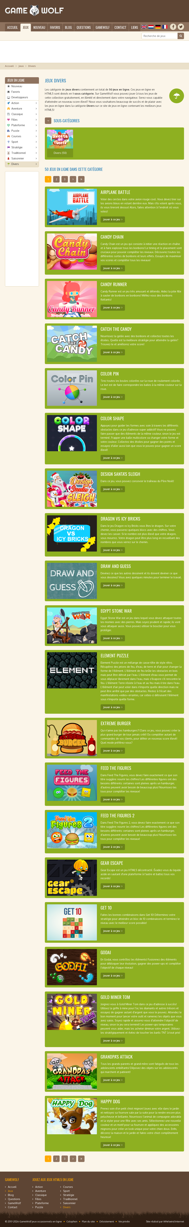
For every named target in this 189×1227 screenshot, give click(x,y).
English (144, 27)
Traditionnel (18, 152)
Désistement (106, 1221)
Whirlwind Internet (173, 1221)
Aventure (16, 108)
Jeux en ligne (16, 80)
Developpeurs (19, 97)
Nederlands (151, 27)
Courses (16, 136)
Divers (15, 163)
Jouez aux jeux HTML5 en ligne (52, 1179)
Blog (68, 27)
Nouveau (39, 27)
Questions (84, 27)
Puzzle (15, 130)
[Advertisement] (94, 51)
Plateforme (18, 125)
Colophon (71, 1221)
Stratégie (17, 147)
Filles (14, 119)
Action (15, 103)
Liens (134, 27)
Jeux (26, 27)
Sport (14, 141)
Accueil (12, 27)
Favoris (55, 27)
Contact (120, 27)
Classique (17, 114)
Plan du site (88, 1221)
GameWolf (103, 27)
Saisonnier (17, 158)
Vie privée (124, 1221)
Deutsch (158, 27)
